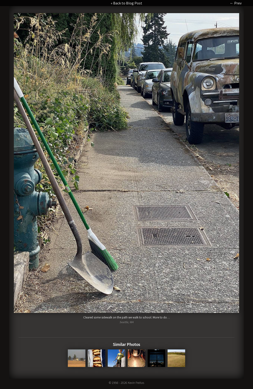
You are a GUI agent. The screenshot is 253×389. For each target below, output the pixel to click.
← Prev (236, 3)
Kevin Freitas (136, 383)
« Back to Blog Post (126, 3)
